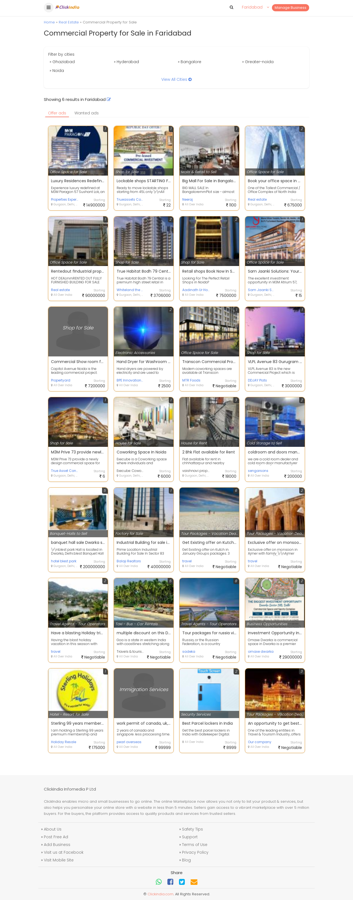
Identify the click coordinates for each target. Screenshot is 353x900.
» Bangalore (189, 62)
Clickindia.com (160, 894)
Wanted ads (86, 113)
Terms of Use (194, 844)
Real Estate (69, 22)
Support (190, 837)
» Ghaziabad (62, 62)
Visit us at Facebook (64, 852)
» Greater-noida (258, 62)
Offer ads (57, 113)
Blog (186, 860)
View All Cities (176, 79)
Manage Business (290, 7)
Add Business (57, 844)
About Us (52, 829)
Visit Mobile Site (59, 860)
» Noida (57, 70)
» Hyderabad (126, 62)
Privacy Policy (195, 852)
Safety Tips (192, 829)
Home (49, 22)
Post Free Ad (56, 837)
